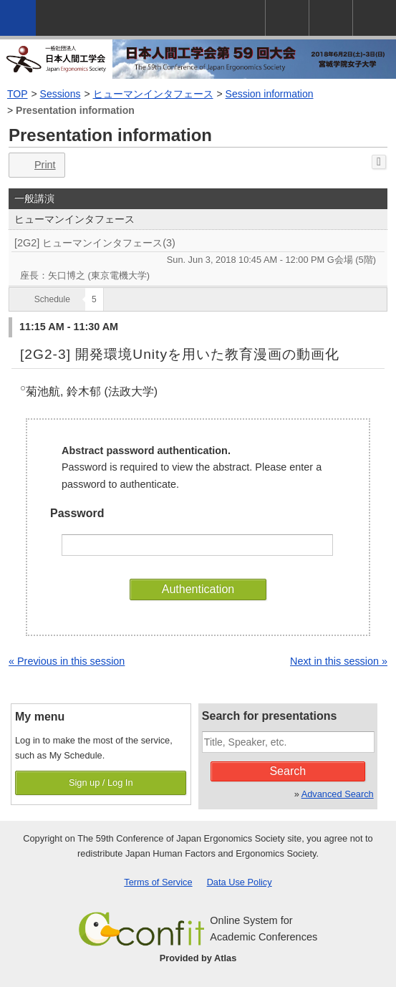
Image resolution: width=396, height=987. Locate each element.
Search (287, 771)
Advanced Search (337, 794)
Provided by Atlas (198, 958)
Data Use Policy (239, 882)
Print (35, 165)
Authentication (198, 589)
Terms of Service (158, 882)
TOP (17, 94)
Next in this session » (338, 661)
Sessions (60, 94)
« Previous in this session (67, 661)
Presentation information (75, 110)
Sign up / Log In (101, 782)
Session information (270, 94)
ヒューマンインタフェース (153, 94)
